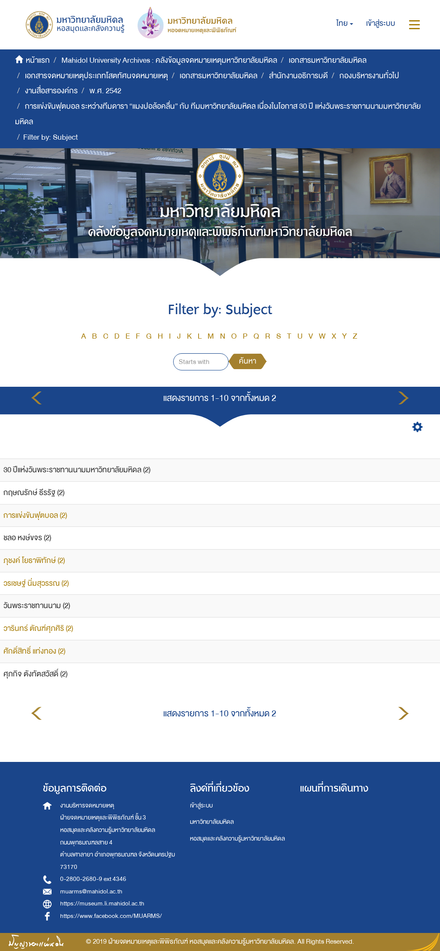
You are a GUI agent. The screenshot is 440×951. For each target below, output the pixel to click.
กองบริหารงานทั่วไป (369, 76)
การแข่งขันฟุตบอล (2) (35, 515)
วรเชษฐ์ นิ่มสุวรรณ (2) (36, 583)
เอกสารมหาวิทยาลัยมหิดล (328, 60)
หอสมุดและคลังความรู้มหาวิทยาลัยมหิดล (237, 838)
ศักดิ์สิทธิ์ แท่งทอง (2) (34, 651)
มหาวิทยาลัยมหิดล (212, 821)
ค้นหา (247, 361)
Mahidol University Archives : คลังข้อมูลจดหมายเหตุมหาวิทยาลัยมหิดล (169, 60)
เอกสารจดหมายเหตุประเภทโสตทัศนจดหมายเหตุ (96, 76)
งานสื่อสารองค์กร (51, 91)
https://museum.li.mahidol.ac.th (102, 903)
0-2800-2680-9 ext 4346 (93, 879)
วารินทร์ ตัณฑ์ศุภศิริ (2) (38, 628)
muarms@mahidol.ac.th (91, 891)
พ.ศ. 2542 (105, 91)
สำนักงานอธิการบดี (298, 76)
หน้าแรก (38, 60)
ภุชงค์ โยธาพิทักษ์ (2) (34, 560)
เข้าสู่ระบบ (201, 805)
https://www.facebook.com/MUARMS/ (111, 916)
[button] (345, 23)
